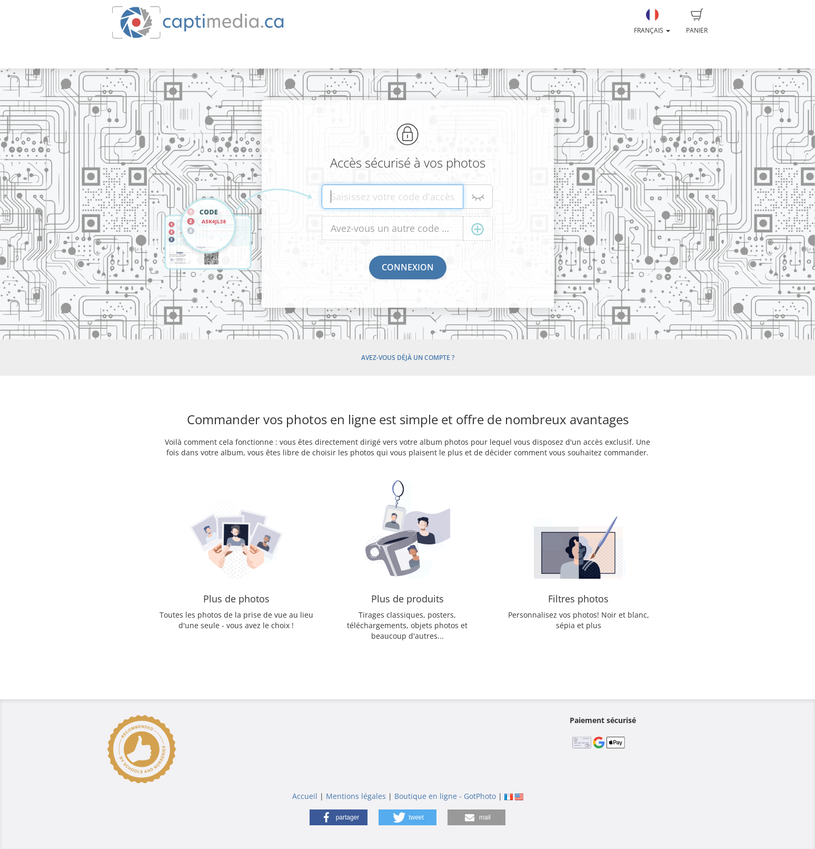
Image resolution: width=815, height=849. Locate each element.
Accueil (304, 796)
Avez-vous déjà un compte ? (407, 357)
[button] (338, 817)
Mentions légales (356, 796)
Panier (697, 21)
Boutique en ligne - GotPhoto (445, 796)
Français (652, 21)
